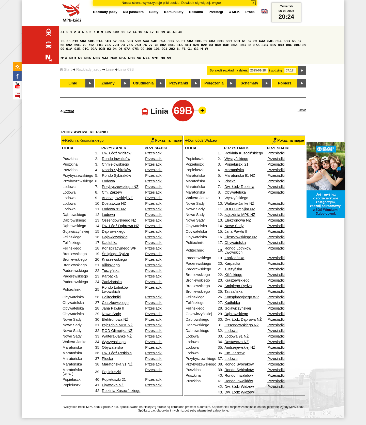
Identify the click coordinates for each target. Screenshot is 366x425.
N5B (131, 58)
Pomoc (302, 109)
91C (86, 49)
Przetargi (215, 12)
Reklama (196, 12)
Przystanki (178, 83)
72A (108, 45)
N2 (80, 58)
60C (229, 41)
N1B (72, 58)
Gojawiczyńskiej (115, 237)
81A (180, 45)
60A (212, 41)
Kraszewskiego (114, 259)
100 (149, 49)
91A (69, 49)
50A (83, 41)
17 (152, 32)
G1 (190, 49)
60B (221, 41)
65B (287, 41)
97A (127, 49)
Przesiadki (153, 153)
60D (237, 41)
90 (62, 49)
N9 (169, 58)
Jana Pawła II (113, 308)
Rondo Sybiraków (116, 170)
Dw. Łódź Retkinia (117, 353)
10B (116, 32)
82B (204, 45)
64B (270, 41)
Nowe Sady (111, 314)
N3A (87, 58)
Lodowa (108, 181)
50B (91, 41)
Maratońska (234, 170)
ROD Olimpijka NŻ (117, 331)
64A (262, 41)
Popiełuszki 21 (114, 379)
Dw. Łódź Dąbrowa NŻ (120, 226)
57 (183, 41)
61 (244, 41)
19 (163, 32)
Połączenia (214, 83)
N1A (63, 58)
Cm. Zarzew (112, 192)
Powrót (69, 111)
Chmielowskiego (115, 164)
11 (123, 32)
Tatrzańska (233, 291)
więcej (217, 3)
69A (69, 45)
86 (250, 45)
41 (169, 32)
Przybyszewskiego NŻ (120, 187)
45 (180, 32)
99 (142, 49)
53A (121, 41)
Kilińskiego (111, 265)
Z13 (75, 41)
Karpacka (110, 276)
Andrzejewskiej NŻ (117, 198)
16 (146, 32)
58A (190, 41)
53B (130, 41)
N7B (155, 58)
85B (242, 45)
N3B (96, 58)
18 (157, 32)
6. (178, 49)
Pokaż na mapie (166, 140)
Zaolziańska (112, 282)
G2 (196, 49)
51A (100, 41)
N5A (122, 58)
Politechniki (111, 297)
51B (108, 41)
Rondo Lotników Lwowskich (115, 289)
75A (130, 45)
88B (281, 45)
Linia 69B (126, 69)
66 (294, 41)
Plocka (107, 359)
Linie (110, 69)
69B (77, 45)
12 (129, 32)
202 (172, 49)
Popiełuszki (111, 372)
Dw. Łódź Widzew (116, 153)
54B (154, 41)
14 (134, 32)
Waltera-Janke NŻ (117, 336)
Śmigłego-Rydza (115, 254)
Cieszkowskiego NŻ (240, 237)
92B (102, 49)
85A (234, 45)
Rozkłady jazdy (88, 69)
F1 (183, 49)
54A (146, 41)
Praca (249, 12)
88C (289, 45)
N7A (146, 58)
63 (255, 41)
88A (273, 45)
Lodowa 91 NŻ (114, 209)
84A (218, 45)
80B (172, 45)
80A (163, 45)
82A (196, 45)
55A (162, 41)
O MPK (234, 12)
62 (250, 41)
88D (297, 45)
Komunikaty (173, 12)
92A (94, 49)
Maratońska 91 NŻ (117, 364)
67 (299, 41)
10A (108, 32)
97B (135, 49)
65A (279, 41)
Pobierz (285, 83)
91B (77, 49)
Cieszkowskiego (115, 303)
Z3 (62, 41)
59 (205, 41)
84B (226, 45)
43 (175, 32)
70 (84, 45)
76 (145, 45)
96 (120, 49)
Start (66, 69)
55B (170, 41)
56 (177, 41)
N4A (105, 58)
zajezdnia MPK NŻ (117, 325)
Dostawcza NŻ (114, 203)
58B (198, 41)
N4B (114, 58)
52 (115, 41)
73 (123, 45)
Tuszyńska (111, 271)
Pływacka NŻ (113, 385)
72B (116, 45)
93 (109, 49)
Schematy (249, 83)
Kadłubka (109, 243)
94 (115, 49)
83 (211, 45)
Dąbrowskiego (114, 231)
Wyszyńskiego (114, 342)
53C (138, 41)
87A (256, 45)
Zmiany (107, 83)
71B (100, 45)
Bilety (153, 12)
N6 (139, 58)
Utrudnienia (143, 83)
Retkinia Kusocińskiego (121, 391)
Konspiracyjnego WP (119, 248)
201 (164, 49)
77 (150, 45)
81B (188, 45)
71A (91, 45)
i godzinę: (276, 70)
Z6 (68, 41)
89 (304, 45)
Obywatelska (112, 347)
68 (62, 45)
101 (157, 49)
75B (138, 45)
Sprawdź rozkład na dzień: (229, 70)
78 (156, 45)
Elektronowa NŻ (115, 319)
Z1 (62, 32)
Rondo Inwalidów (116, 159)
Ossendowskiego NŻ (119, 220)
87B (265, 45)
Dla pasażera (133, 12)
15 (140, 32)
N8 (162, 58)
